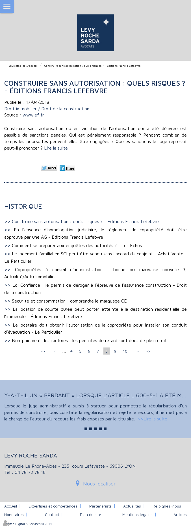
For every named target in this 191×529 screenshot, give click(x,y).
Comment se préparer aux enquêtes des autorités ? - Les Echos (77, 245)
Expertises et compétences (53, 506)
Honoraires (14, 514)
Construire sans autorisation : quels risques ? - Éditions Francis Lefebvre (92, 65)
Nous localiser (99, 484)
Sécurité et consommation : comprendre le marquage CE (69, 300)
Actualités (132, 506)
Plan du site (90, 514)
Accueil (32, 65)
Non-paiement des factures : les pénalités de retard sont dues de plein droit (89, 340)
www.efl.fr (33, 114)
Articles (180, 514)
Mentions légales (137, 514)
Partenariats (100, 506)
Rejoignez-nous (167, 506)
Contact (52, 514)
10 (125, 351)
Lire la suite (56, 147)
